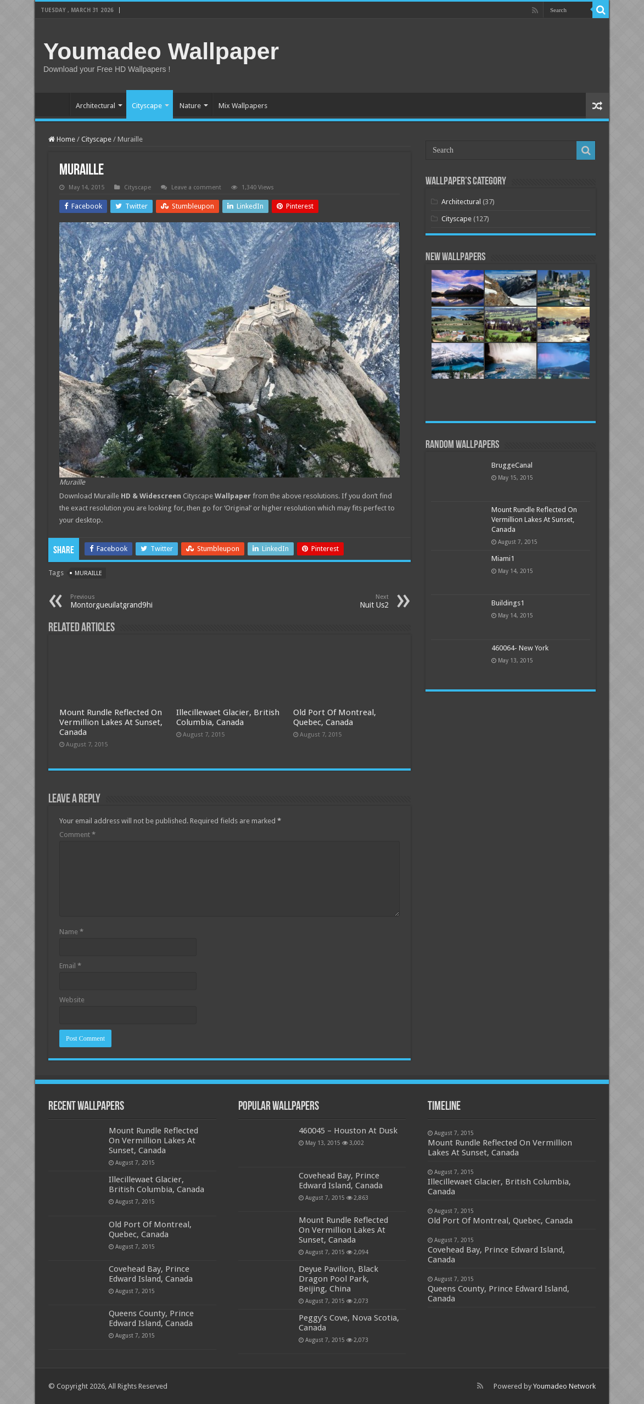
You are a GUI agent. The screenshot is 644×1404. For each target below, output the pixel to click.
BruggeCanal (512, 465)
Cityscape (147, 106)
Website (72, 1000)
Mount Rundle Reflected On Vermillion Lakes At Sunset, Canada (111, 722)
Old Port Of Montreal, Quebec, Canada (334, 717)
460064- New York (519, 648)
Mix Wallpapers (243, 106)
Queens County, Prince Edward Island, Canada (151, 1318)
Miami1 (502, 558)
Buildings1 (507, 603)
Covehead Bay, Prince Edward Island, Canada (151, 1274)
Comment (77, 834)
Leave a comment (196, 187)
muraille (88, 573)
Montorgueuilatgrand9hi (126, 601)
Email (70, 966)
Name (71, 932)
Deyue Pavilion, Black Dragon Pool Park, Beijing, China (338, 1279)
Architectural (95, 106)
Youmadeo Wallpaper (161, 51)
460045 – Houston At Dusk (348, 1131)
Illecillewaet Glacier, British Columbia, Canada (227, 717)
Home (55, 104)
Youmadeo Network (564, 1386)
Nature (190, 106)
